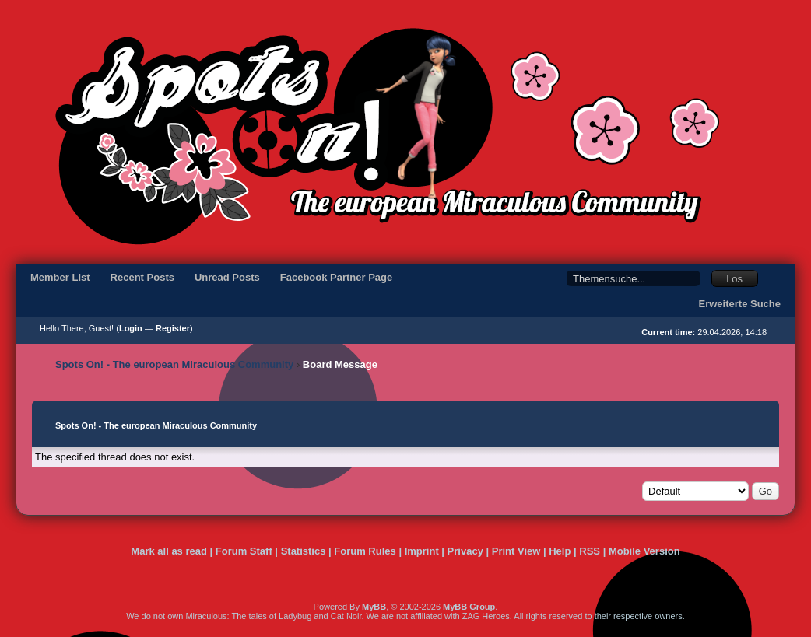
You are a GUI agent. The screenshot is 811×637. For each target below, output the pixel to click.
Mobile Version (644, 551)
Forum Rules (364, 551)
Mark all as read (169, 551)
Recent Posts (142, 277)
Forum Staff (244, 551)
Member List (60, 277)
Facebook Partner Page (336, 277)
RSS (589, 551)
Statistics (303, 551)
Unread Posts (227, 277)
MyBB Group (469, 606)
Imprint (422, 551)
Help (560, 551)
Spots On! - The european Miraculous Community (174, 364)
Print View (516, 551)
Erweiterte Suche (740, 304)
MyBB (374, 606)
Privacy (465, 551)
